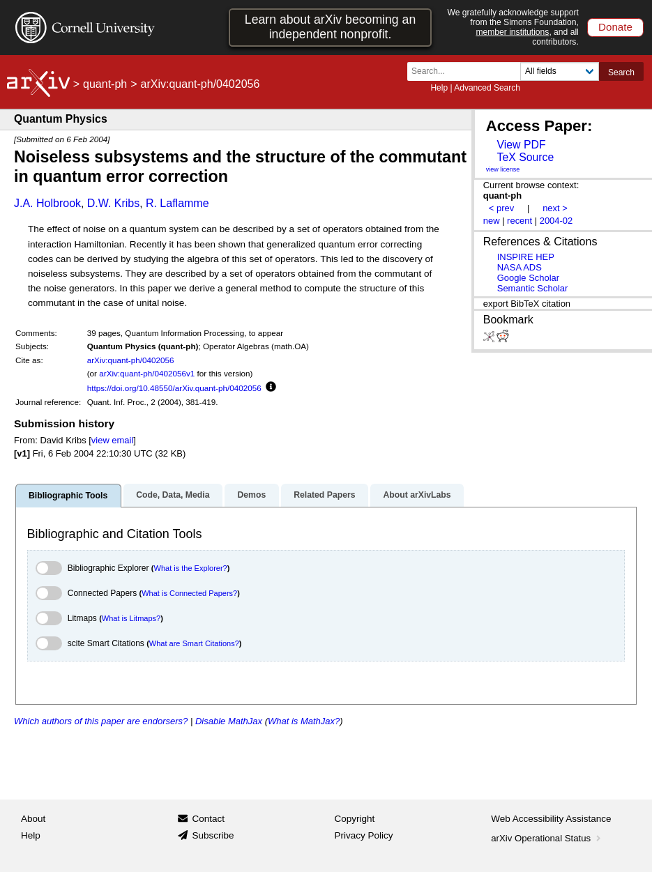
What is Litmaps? (131, 618)
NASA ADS (519, 267)
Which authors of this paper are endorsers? (101, 721)
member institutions (512, 32)
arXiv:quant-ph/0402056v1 (147, 373)
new (491, 220)
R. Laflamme (177, 203)
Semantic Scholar (532, 288)
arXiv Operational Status (547, 838)
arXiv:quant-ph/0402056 (130, 360)
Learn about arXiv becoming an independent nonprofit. (330, 27)
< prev (501, 208)
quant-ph (105, 84)
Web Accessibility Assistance (551, 818)
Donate (615, 27)
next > (555, 208)
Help (439, 88)
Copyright (355, 818)
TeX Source (525, 157)
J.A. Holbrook (47, 203)
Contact (208, 818)
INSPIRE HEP (525, 257)
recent (519, 220)
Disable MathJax (228, 721)
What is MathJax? (304, 721)
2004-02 (556, 220)
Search (621, 72)
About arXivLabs (416, 495)
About (33, 818)
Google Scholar (528, 278)
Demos (251, 495)
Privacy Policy (364, 835)
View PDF (520, 145)
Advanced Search (487, 88)
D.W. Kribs (113, 203)
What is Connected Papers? (189, 593)
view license (503, 169)
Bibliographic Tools (68, 495)
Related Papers (324, 495)
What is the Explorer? (190, 568)
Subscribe (213, 835)
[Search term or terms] (468, 71)
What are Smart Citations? (194, 643)
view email (112, 440)
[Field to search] (559, 71)
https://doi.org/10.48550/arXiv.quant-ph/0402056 (174, 387)
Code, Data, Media (172, 495)
